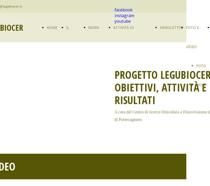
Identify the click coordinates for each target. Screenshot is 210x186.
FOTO (201, 65)
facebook (124, 10)
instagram (124, 15)
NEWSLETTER (171, 27)
